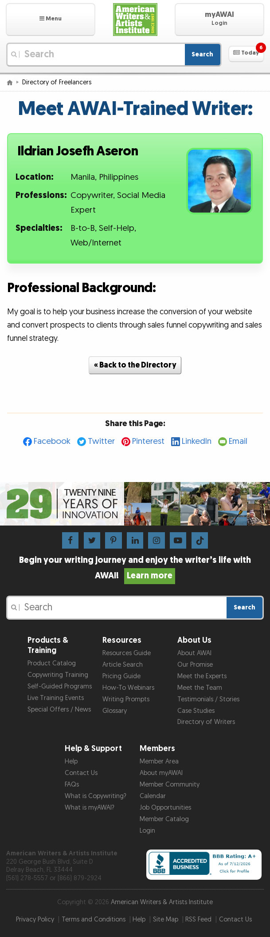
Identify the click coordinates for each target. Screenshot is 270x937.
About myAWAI (161, 773)
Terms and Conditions (93, 919)
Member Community (170, 784)
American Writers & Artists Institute (162, 902)
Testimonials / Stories (208, 699)
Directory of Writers (206, 722)
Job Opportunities (165, 807)
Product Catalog (51, 663)
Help (71, 761)
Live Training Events (55, 698)
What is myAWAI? (89, 807)
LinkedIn (196, 441)
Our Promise (195, 664)
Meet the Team (199, 688)
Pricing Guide (121, 676)
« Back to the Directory (135, 365)
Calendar (153, 796)
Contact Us (81, 773)
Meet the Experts (202, 676)
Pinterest (148, 441)
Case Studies (196, 711)
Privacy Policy (35, 919)
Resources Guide (126, 653)
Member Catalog (164, 819)
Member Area (159, 761)
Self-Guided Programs (59, 686)
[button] (50, 19)
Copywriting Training (57, 675)
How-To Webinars (128, 688)
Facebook (52, 441)
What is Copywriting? (95, 796)
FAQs (72, 784)
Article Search (122, 664)
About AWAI (194, 653)
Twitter (101, 441)
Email (238, 441)
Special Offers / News (59, 709)
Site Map (165, 919)
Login (147, 830)
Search (202, 54)
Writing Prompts (125, 699)
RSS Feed (198, 919)
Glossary (114, 711)
